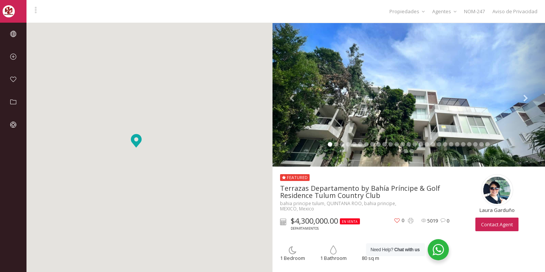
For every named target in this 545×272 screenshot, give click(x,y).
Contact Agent (497, 224)
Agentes (444, 11)
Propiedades (407, 11)
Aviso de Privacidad (514, 11)
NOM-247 (474, 11)
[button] (136, 141)
